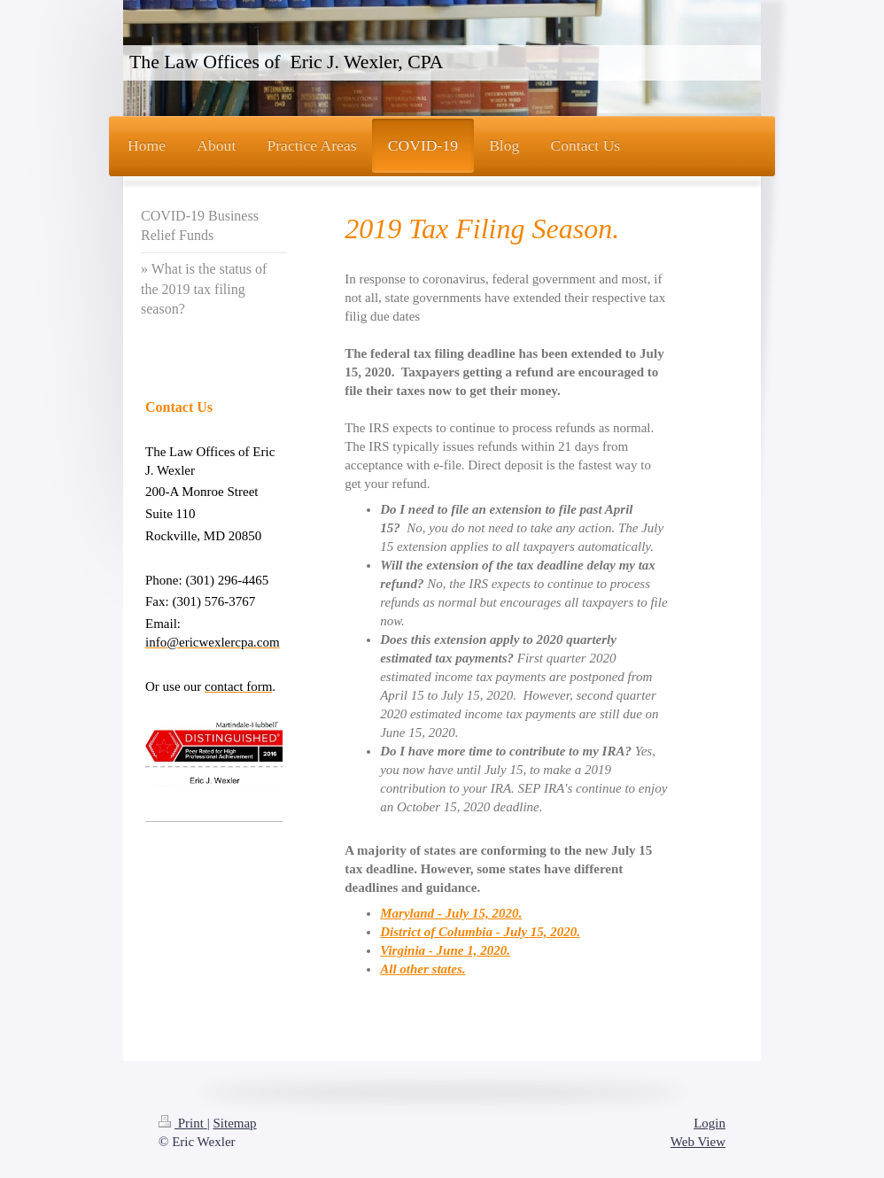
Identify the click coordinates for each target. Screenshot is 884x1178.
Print (183, 1123)
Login (709, 1123)
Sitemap (234, 1123)
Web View (698, 1142)
